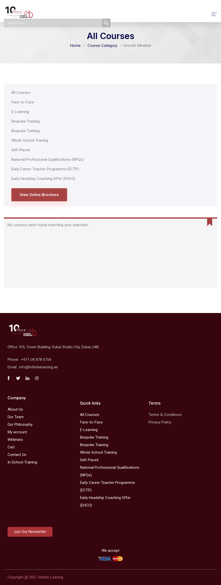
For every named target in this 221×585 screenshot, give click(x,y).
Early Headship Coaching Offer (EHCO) (43, 178)
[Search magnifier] (106, 23)
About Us (15, 409)
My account (17, 432)
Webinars (15, 439)
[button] (30, 532)
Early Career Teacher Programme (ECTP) (45, 169)
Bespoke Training (25, 121)
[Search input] (54, 23)
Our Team (16, 417)
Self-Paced (20, 150)
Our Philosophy (20, 424)
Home (75, 45)
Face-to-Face (22, 102)
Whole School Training (29, 140)
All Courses (21, 92)
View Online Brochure (39, 194)
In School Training (22, 462)
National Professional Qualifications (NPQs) (47, 159)
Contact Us (17, 454)
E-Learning (20, 111)
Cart (11, 447)
